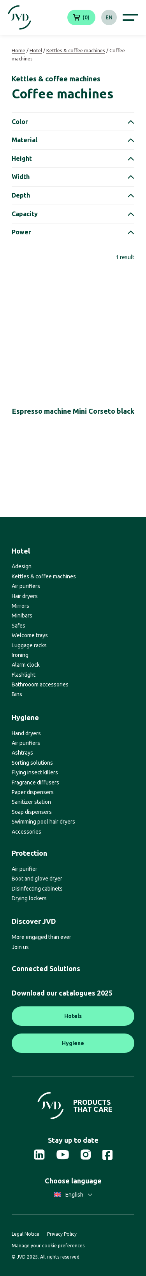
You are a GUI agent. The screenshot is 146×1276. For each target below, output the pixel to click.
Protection (29, 853)
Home (18, 50)
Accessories (26, 832)
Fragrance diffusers (35, 782)
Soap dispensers (32, 812)
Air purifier (24, 869)
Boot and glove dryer (37, 878)
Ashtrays (22, 753)
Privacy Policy (62, 1233)
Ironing (20, 655)
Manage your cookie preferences (48, 1245)
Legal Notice (25, 1233)
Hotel (36, 50)
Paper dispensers (33, 792)
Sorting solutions (32, 763)
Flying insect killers (35, 772)
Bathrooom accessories (40, 684)
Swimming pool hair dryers (43, 822)
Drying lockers (29, 898)
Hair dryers (25, 596)
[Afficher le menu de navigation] (130, 17)
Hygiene (25, 717)
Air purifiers (26, 586)
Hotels (73, 1016)
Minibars (22, 615)
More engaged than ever (41, 937)
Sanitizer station (31, 802)
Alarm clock (26, 665)
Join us (20, 947)
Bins (17, 694)
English (73, 1195)
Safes (18, 626)
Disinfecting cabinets (37, 889)
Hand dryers (26, 733)
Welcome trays (30, 635)
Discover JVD (34, 921)
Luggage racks (29, 645)
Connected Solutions (46, 968)
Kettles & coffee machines (75, 50)
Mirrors (20, 606)
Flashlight (23, 675)
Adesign (22, 566)
